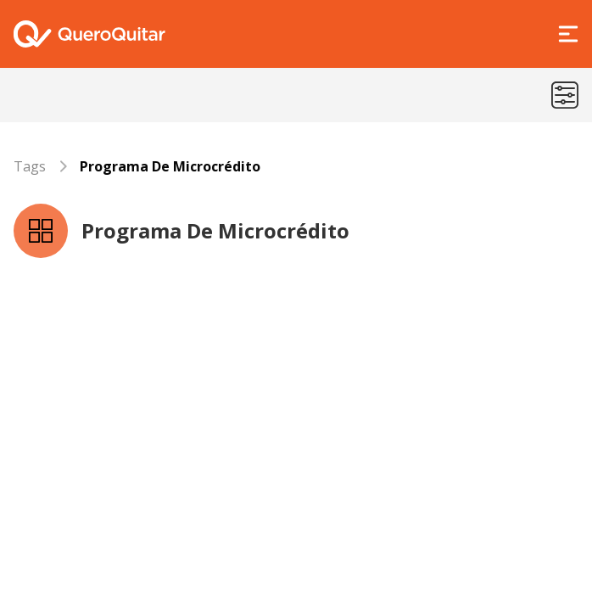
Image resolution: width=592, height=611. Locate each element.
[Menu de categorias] (564, 95)
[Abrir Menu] (568, 33)
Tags (30, 166)
